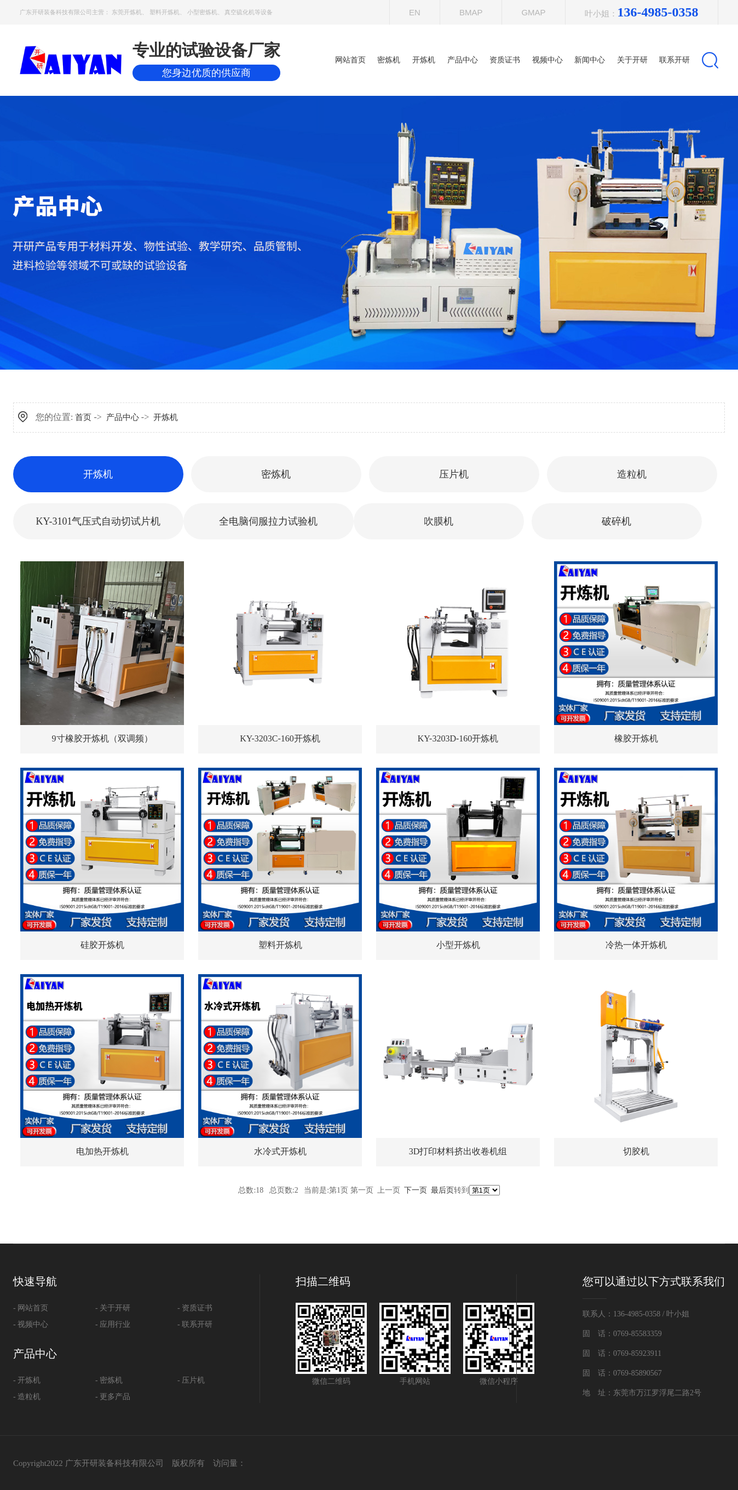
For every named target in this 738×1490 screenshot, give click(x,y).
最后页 (442, 1190)
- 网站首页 (30, 1308)
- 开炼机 (27, 1380)
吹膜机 (438, 521)
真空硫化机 (239, 12)
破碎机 (616, 521)
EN (414, 12)
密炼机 (276, 474)
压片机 (454, 474)
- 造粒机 (27, 1397)
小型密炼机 (202, 12)
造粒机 (632, 474)
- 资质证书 (194, 1308)
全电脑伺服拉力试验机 (268, 521)
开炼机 (165, 417)
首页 (83, 417)
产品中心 (122, 417)
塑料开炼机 (164, 12)
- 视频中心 (30, 1324)
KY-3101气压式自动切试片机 (98, 521)
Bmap (471, 12)
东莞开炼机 (127, 12)
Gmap (533, 12)
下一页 (415, 1190)
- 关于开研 (112, 1308)
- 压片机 (191, 1380)
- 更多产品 (112, 1397)
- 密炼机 (109, 1380)
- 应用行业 (112, 1324)
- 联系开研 (194, 1324)
